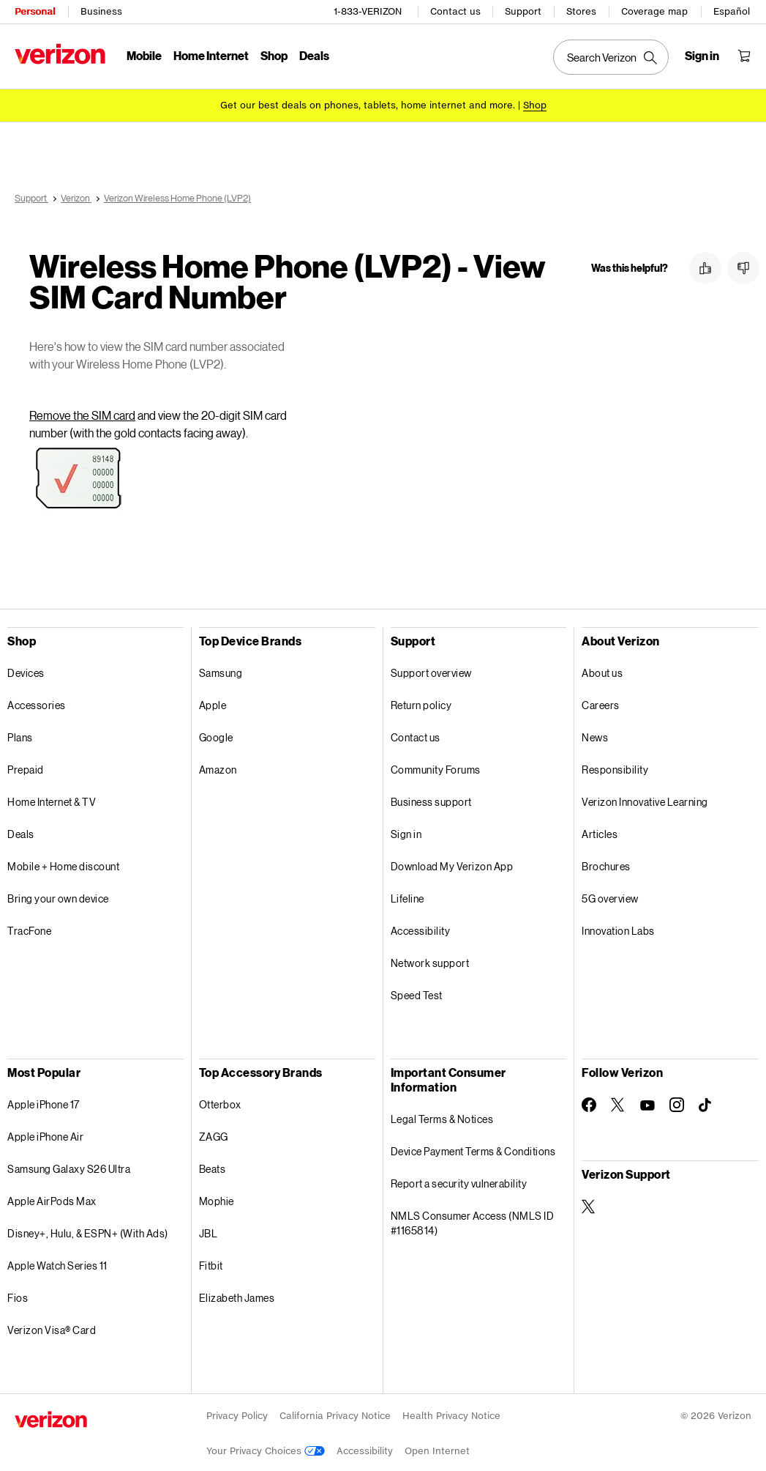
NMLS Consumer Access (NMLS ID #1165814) (473, 1220)
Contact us (455, 11)
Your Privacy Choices (265, 1448)
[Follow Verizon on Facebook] (589, 1102)
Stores (581, 11)
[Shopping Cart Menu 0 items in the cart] (744, 56)
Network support (430, 961)
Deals (20, 832)
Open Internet (437, 1448)
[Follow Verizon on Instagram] (676, 1102)
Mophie (216, 1199)
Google (216, 735)
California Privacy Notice (335, 1413)
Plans (20, 735)
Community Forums (436, 767)
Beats (212, 1166)
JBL (208, 1231)
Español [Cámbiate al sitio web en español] (731, 11)
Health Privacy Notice (451, 1413)
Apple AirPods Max (52, 1199)
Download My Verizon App (452, 864)
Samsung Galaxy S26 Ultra (68, 1166)
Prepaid (25, 767)
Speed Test (417, 993)
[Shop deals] (535, 104)
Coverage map (654, 11)
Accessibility (421, 928)
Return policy (421, 703)
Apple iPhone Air (45, 1134)
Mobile (144, 55)
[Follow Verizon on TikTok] (706, 1103)
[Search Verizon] (611, 57)
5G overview (610, 896)
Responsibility (615, 767)
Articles (599, 832)
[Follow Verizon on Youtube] (647, 1103)
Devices (26, 670)
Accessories (36, 703)
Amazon (218, 767)
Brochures (606, 864)
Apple (213, 703)
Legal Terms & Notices (442, 1117)
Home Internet (211, 55)
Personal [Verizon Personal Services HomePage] (35, 11)
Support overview (431, 670)
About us (602, 670)
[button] (705, 268)
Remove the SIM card (82, 413)
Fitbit (211, 1263)
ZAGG (213, 1134)
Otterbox (220, 1102)
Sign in (406, 832)
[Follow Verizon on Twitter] (618, 1102)
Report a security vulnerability (459, 1181)
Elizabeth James (237, 1295)
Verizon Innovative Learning (645, 799)
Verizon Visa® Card (51, 1328)
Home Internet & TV (51, 799)
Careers (601, 703)
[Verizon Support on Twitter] (589, 1204)
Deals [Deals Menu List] (314, 55)
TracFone (29, 928)
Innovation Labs (618, 928)
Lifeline (407, 896)
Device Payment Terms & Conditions (473, 1149)
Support (523, 11)
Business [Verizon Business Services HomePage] (101, 11)
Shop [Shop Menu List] (274, 55)
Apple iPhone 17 (43, 1102)
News (595, 735)
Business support (431, 799)
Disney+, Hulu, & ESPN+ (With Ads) (87, 1231)
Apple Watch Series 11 (57, 1263)
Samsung (221, 670)
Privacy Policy (237, 1413)
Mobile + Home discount (63, 864)
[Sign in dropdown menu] (702, 56)
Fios (17, 1295)
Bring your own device (58, 896)
